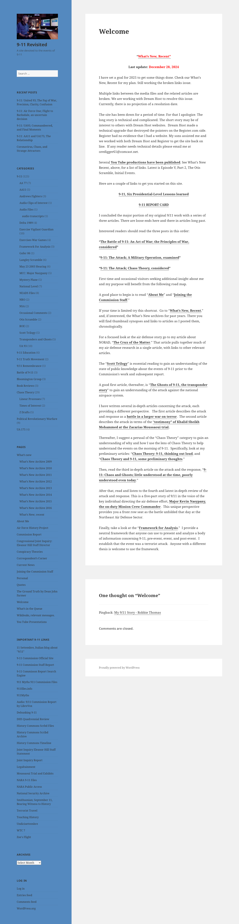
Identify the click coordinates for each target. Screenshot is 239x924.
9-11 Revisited (32, 44)
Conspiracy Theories (30, 552)
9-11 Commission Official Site (35, 658)
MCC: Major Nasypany (33, 273)
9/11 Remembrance (29, 366)
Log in (21, 888)
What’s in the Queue (29, 608)
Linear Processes (30, 399)
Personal (22, 578)
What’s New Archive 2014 (35, 495)
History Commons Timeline (34, 743)
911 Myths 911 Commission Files (37, 682)
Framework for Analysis (158, 528)
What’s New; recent (31, 514)
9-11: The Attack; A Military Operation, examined (139, 257)
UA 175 (21, 429)
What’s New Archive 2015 (35, 501)
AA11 (22, 189)
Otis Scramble (28, 319)
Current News (26, 565)
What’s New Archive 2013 (35, 488)
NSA (22, 306)
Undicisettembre (27, 824)
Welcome (23, 602)
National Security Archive (33, 793)
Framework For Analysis (34, 246)
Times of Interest (30, 405)
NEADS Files (27, 293)
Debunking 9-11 (27, 712)
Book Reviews (25, 386)
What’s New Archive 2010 (35, 468)
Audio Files (26, 209)
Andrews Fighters (30, 196)
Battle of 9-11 (25, 372)
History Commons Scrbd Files (35, 726)
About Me (23, 521)
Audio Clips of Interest (33, 203)
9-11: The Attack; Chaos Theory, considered (134, 268)
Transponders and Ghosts (35, 339)
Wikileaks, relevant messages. (36, 615)
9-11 (19, 176)
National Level (28, 286)
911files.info (24, 688)
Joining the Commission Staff (35, 571)
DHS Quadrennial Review (33, 719)
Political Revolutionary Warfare (37, 419)
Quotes (21, 585)
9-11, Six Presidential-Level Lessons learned (154, 194)
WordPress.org (26, 908)
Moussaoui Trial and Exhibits (35, 773)
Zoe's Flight (24, 837)
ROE (22, 326)
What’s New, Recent (185, 310)
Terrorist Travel (27, 810)
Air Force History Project (32, 528)
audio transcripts (33, 216)
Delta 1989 (26, 223)
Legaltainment (26, 767)
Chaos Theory (25, 392)
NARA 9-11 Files (27, 780)
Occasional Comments (33, 313)
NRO (22, 299)
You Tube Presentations (32, 622)
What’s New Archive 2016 (35, 508)
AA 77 (23, 183)
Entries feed (24, 895)
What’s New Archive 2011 (35, 475)
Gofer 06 (24, 253)
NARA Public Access (29, 787)
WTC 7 (21, 830)
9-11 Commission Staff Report (35, 665)
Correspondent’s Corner (32, 558)
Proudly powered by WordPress (119, 667)
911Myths (23, 695)
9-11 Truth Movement (30, 359)
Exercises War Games (33, 240)
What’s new (24, 455)
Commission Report (29, 534)
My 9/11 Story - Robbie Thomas (137, 612)
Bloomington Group (29, 379)
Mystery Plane (28, 280)
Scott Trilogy (27, 333)
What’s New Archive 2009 (35, 461)
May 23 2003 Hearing (32, 266)
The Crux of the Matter (131, 342)
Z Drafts (24, 412)
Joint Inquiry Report (29, 760)
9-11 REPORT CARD (154, 205)
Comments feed (27, 902)
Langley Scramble (30, 260)
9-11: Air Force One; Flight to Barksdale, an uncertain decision (35, 115)
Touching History (28, 817)
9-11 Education (26, 352)
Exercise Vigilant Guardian (36, 229)
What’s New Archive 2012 (35, 481)
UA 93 (23, 346)
